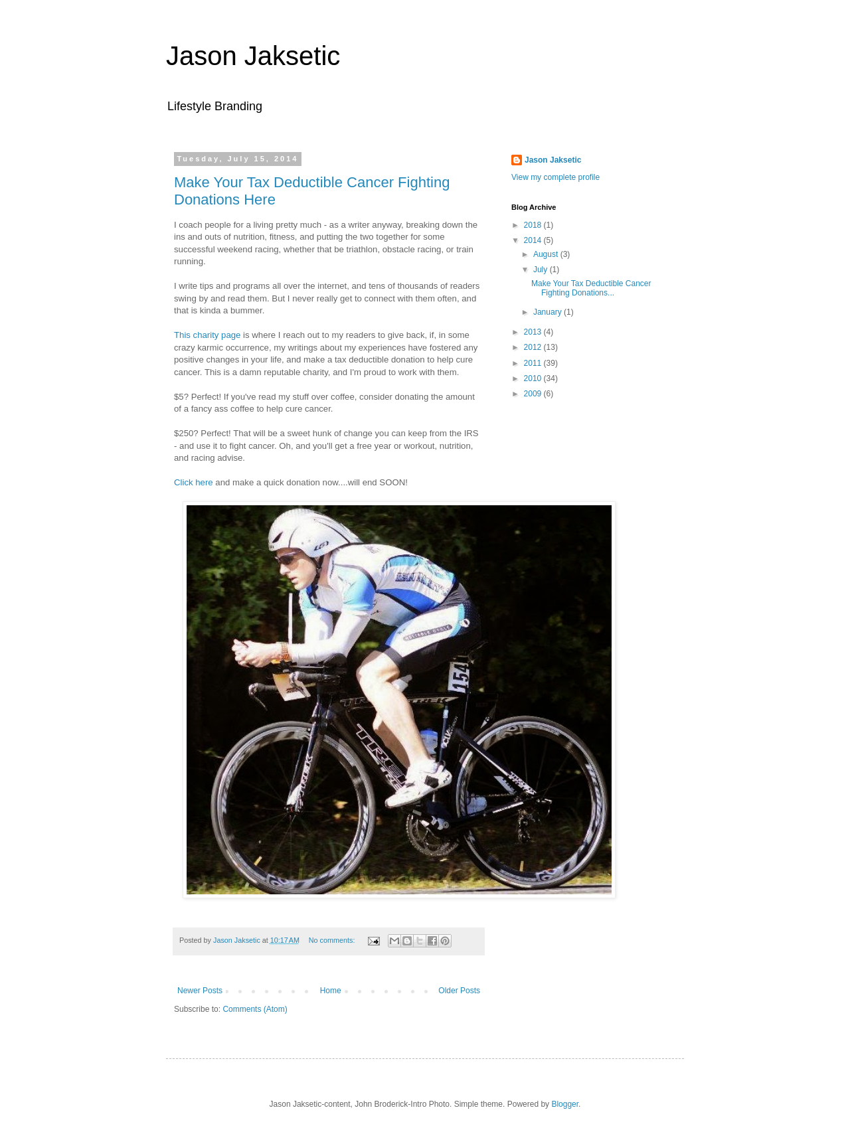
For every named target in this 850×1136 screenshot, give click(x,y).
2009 (534, 393)
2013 (534, 332)
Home (330, 990)
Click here (193, 482)
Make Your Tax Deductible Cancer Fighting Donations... (591, 288)
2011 (534, 363)
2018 (534, 225)
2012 (534, 347)
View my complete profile (555, 177)
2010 (534, 378)
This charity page (207, 335)
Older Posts (459, 990)
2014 (534, 240)
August (546, 254)
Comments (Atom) (254, 1009)
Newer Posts (199, 990)
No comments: (333, 940)
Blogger (564, 1104)
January (548, 312)
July (541, 269)
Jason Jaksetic (253, 55)
